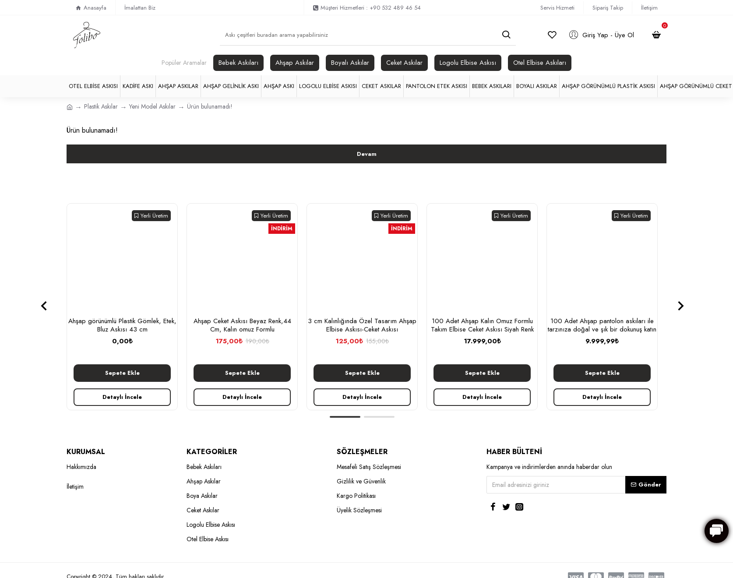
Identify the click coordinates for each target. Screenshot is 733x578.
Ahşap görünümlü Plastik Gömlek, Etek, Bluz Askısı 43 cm (122, 325)
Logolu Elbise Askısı (468, 62)
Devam (367, 154)
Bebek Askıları (238, 62)
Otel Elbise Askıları (539, 62)
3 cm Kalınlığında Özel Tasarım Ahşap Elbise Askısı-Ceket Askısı (362, 325)
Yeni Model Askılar (152, 106)
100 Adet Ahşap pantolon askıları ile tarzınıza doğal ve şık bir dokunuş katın (602, 325)
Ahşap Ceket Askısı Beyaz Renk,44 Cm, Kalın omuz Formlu (242, 325)
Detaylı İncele (122, 397)
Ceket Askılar (404, 62)
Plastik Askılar (101, 106)
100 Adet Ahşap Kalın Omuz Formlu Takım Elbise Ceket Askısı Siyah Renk (482, 325)
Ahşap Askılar (294, 62)
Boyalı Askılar (350, 62)
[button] (43, 305)
